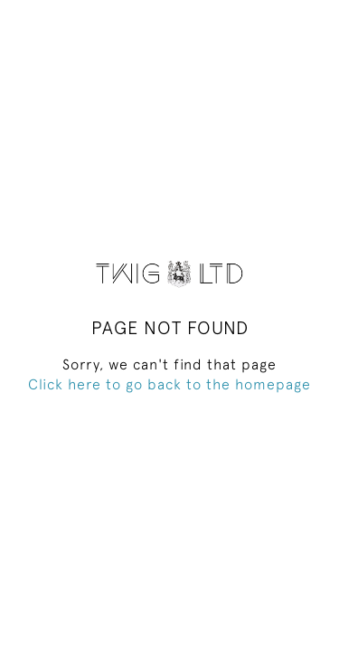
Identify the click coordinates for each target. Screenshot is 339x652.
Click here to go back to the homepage (169, 384)
